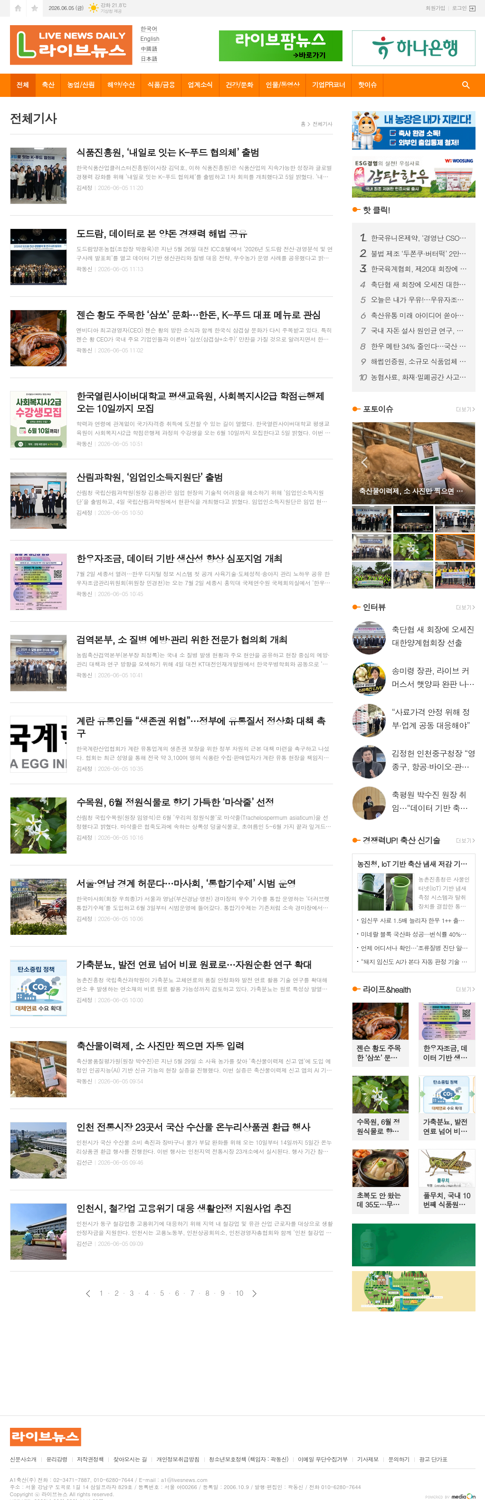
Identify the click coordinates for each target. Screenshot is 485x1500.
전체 (23, 84)
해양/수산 (121, 84)
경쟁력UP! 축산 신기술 (401, 840)
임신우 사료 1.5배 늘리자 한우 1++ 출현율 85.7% (415, 920)
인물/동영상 (282, 84)
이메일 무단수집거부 (323, 1459)
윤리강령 (56, 1459)
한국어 (149, 28)
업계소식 (200, 84)
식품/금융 (161, 84)
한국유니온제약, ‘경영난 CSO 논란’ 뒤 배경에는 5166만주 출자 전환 (419, 238)
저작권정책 (90, 1459)
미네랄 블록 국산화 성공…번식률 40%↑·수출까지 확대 (415, 934)
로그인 (459, 7)
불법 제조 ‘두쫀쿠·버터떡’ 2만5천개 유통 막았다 (419, 253)
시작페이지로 (18, 8)
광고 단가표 (433, 1459)
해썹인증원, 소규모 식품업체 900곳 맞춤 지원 (419, 361)
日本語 (149, 58)
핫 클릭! (376, 210)
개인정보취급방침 (177, 1459)
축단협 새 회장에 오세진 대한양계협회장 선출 (419, 284)
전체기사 (322, 123)
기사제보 (368, 1459)
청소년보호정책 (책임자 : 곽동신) (248, 1459)
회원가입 (435, 7)
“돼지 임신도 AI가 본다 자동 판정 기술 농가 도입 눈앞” (415, 961)
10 (239, 1293)
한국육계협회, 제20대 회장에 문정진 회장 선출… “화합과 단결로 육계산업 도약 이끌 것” (419, 269)
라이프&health (387, 989)
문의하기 (398, 1459)
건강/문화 (239, 84)
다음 (254, 1293)
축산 (48, 84)
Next (463, 462)
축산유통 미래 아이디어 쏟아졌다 (419, 315)
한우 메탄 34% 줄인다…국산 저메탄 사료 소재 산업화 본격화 (419, 346)
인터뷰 (374, 607)
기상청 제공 (111, 11)
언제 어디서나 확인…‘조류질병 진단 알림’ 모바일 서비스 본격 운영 (415, 947)
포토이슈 (378, 409)
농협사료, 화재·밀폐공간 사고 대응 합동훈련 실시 (419, 377)
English (150, 38)
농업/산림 (81, 84)
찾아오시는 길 (130, 1459)
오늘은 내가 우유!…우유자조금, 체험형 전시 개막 (419, 299)
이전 (88, 1293)
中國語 (149, 48)
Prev (364, 462)
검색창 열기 (465, 85)
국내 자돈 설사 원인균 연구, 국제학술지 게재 (419, 330)
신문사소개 (23, 1459)
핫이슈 (367, 84)
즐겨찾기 (35, 8)
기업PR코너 (328, 84)
